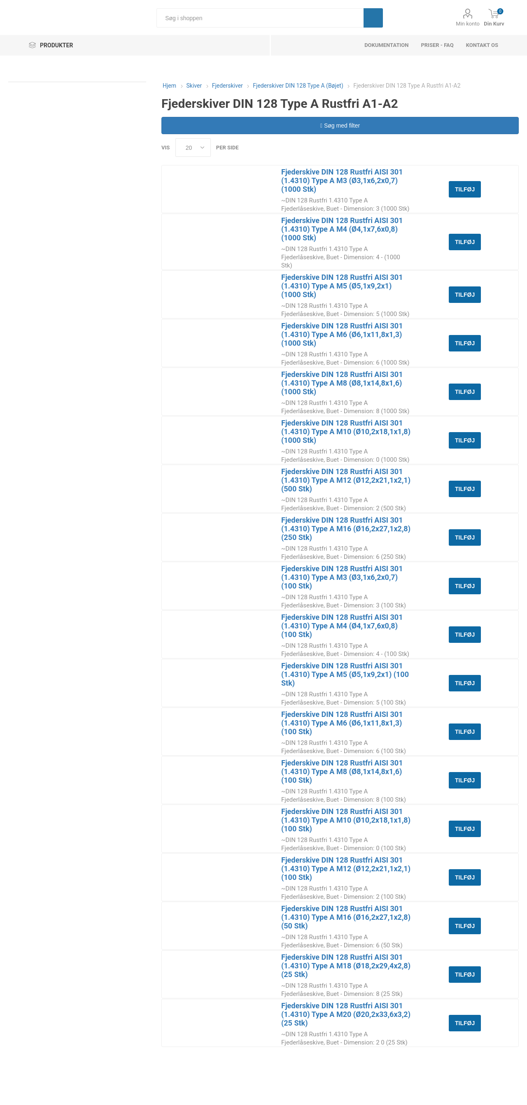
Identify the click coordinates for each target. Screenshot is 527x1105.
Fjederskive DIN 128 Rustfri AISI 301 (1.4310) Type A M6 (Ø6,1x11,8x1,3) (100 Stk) (342, 723)
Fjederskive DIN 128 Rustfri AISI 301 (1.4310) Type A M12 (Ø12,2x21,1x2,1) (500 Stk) (345, 480)
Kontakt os (482, 45)
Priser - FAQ (437, 45)
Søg (373, 18)
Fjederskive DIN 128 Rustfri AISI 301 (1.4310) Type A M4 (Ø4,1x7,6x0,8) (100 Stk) (342, 626)
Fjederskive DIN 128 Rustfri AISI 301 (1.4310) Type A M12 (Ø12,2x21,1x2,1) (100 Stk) (345, 869)
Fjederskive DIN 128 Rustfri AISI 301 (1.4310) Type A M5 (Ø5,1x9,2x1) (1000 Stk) (342, 286)
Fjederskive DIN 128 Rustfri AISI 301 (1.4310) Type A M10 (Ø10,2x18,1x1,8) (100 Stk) (345, 820)
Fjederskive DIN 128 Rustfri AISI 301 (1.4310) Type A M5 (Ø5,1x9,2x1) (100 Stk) (345, 674)
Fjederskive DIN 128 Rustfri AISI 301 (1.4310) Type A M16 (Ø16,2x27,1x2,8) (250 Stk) (345, 529)
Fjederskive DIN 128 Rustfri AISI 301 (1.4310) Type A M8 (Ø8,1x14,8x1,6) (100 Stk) (342, 771)
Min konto (468, 24)
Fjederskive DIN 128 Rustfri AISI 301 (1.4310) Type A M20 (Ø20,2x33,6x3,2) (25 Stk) (345, 1014)
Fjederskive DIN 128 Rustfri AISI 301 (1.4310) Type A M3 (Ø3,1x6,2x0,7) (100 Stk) (342, 577)
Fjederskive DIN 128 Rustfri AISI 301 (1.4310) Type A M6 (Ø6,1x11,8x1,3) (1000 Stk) (342, 334)
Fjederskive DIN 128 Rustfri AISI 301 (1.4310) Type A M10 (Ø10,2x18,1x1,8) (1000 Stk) (345, 431)
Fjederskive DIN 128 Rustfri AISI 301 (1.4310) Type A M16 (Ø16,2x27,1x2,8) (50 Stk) (345, 917)
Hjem (169, 85)
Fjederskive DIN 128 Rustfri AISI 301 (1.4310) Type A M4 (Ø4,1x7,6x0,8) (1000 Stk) (342, 229)
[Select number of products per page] (193, 147)
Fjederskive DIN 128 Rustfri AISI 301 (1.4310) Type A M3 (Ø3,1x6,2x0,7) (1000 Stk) (342, 180)
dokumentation (386, 45)
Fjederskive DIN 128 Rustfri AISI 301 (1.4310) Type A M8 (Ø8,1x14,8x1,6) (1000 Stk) (342, 383)
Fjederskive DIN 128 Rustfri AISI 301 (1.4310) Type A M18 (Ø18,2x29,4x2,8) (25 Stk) (345, 966)
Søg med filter (340, 125)
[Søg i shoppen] (260, 18)
